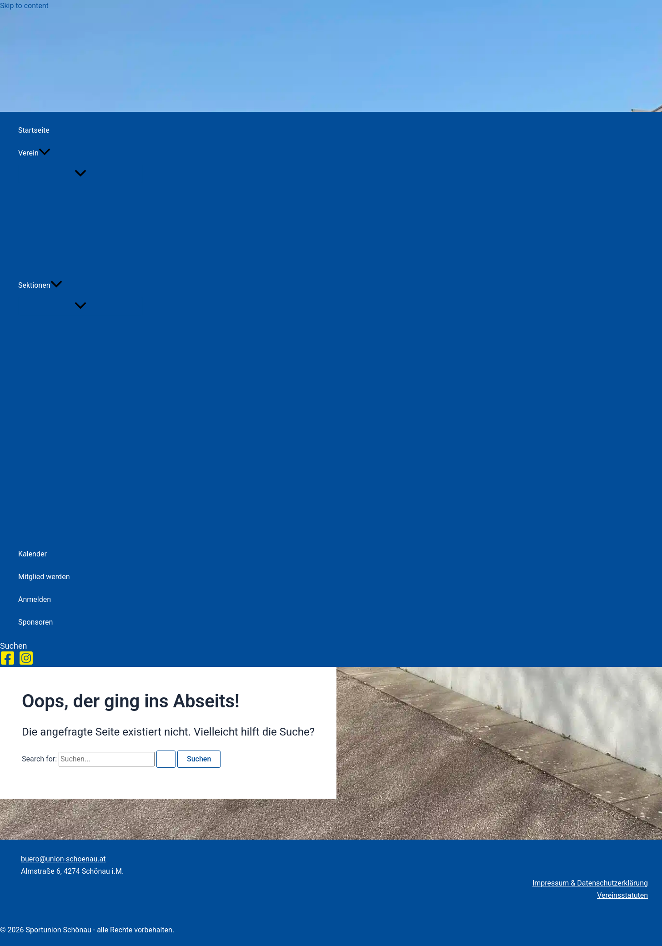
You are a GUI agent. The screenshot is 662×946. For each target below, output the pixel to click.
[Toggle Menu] (80, 174)
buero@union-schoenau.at (63, 859)
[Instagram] (26, 663)
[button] (80, 153)
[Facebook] (7, 663)
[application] (44, 153)
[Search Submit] (166, 759)
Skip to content (24, 5)
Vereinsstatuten (622, 895)
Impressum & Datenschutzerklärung (590, 883)
